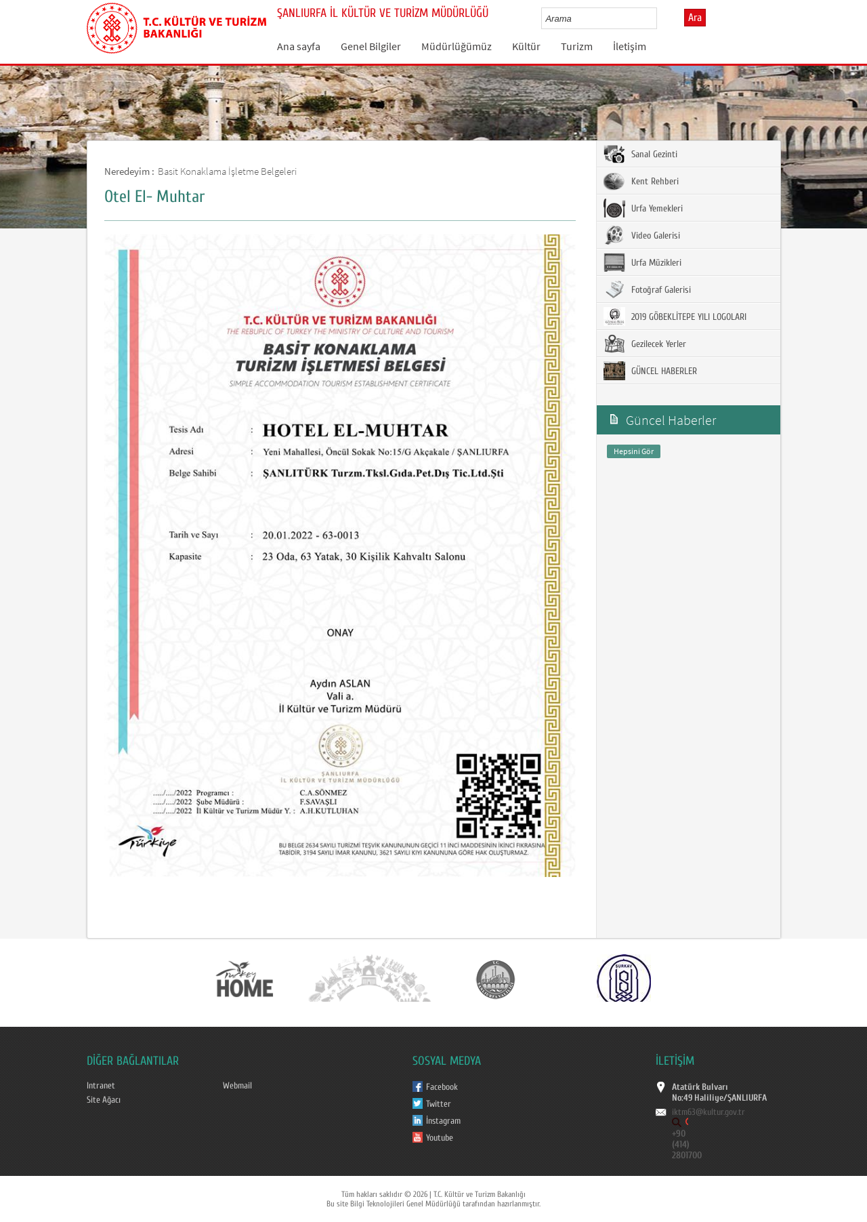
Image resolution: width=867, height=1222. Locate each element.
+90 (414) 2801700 (687, 1144)
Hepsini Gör (634, 451)
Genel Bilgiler (371, 46)
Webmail (237, 1085)
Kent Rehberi (641, 180)
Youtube (439, 1138)
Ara (695, 18)
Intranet (101, 1085)
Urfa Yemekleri (643, 208)
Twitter (438, 1104)
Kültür (526, 46)
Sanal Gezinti (640, 153)
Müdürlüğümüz (456, 46)
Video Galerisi (642, 235)
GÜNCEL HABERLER (650, 370)
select (661, 18)
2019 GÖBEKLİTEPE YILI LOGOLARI (675, 316)
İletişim (629, 46)
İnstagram (443, 1121)
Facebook (442, 1087)
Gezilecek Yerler (645, 343)
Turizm (577, 46)
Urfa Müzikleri (642, 262)
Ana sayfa (298, 46)
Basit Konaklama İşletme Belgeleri (227, 171)
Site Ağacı (104, 1100)
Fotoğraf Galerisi (647, 289)
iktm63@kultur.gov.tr (708, 1112)
